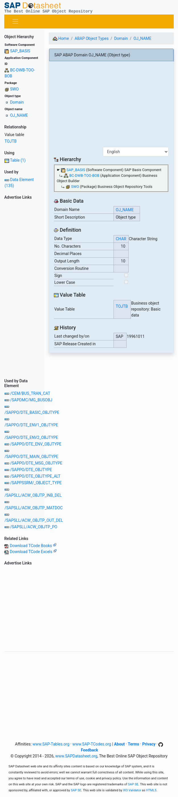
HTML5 (151, 790)
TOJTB (11, 141)
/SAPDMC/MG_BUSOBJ (31, 400)
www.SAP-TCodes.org (91, 744)
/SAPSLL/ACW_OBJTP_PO (33, 527)
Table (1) (18, 160)
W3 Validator (132, 790)
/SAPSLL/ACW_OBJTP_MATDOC (34, 508)
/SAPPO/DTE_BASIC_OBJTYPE (32, 412)
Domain (17, 102)
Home (61, 38)
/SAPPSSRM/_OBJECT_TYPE (36, 482)
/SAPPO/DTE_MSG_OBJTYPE (36, 463)
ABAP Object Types (92, 38)
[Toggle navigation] (15, 21)
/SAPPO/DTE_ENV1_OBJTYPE (31, 425)
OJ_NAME (19, 115)
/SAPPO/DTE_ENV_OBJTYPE (35, 444)
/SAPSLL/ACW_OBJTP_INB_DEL (33, 495)
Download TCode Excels (33, 551)
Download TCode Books (33, 545)
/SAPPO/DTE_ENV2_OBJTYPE (31, 437)
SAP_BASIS (20, 51)
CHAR (121, 239)
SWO (14, 89)
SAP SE (133, 784)
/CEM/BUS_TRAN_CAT (30, 393)
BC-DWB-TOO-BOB (84, 175)
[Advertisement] (22, 287)
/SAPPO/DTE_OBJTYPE (31, 469)
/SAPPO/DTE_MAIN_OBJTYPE (31, 456)
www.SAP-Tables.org (51, 744)
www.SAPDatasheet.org (76, 756)
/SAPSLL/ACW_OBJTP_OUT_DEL (34, 520)
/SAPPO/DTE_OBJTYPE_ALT (35, 476)
